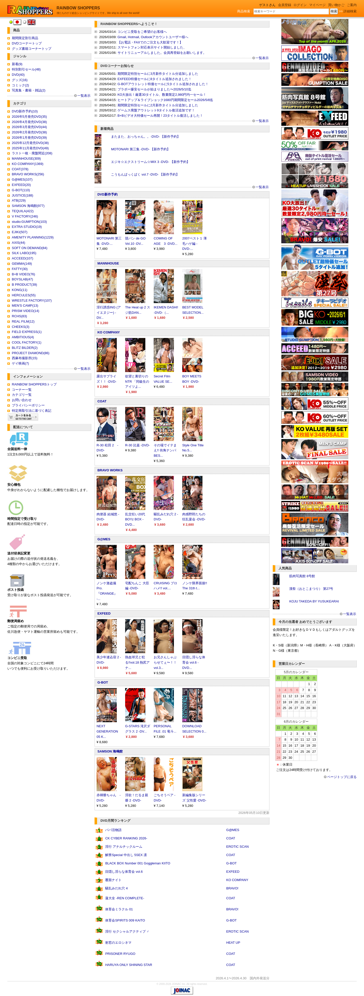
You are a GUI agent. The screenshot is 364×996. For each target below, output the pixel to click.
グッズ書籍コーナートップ (31, 49)
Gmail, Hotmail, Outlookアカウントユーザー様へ (153, 37)
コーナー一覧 (22, 390)
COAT (101, 401)
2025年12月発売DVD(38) (30, 143)
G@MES (103, 539)
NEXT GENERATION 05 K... (107, 731)
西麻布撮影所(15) (24, 358)
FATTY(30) (20, 269)
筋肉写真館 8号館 (302, 576)
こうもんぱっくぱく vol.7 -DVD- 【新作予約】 (145, 174)
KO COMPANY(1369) (27, 164)
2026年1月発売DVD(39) (29, 137)
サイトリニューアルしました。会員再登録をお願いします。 (162, 53)
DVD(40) (18, 75)
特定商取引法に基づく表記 (31, 410)
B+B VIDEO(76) (23, 274)
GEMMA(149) (22, 263)
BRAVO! (232, 888)
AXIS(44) (18, 243)
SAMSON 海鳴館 (110, 751)
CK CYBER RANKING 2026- (126, 838)
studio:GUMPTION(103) (29, 222)
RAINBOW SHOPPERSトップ (34, 384)
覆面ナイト (113, 880)
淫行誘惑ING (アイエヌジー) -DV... (109, 312)
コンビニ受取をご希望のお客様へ (142, 32)
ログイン (300, 5)
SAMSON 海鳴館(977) (28, 206)
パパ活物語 (113, 830)
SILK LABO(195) (24, 253)
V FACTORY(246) (25, 216)
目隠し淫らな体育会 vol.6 (124, 871)
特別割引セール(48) (26, 69)
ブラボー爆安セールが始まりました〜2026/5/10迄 (154, 89)
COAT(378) (20, 169)
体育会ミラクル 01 (119, 909)
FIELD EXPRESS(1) (27, 332)
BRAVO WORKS (109, 470)
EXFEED (103, 613)
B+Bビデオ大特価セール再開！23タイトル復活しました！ (160, 115)
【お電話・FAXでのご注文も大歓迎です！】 (150, 42)
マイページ (317, 5)
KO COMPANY (108, 332)
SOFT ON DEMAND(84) (30, 248)
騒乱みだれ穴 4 (116, 888)
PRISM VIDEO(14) (25, 311)
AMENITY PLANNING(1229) (33, 237)
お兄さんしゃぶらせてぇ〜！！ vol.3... (165, 662)
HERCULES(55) (24, 295)
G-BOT (102, 682)
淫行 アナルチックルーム (123, 846)
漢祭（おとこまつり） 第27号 (311, 589)
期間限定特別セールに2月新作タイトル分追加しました (158, 105)
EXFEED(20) (21, 185)
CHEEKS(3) (20, 327)
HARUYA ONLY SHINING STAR (128, 965)
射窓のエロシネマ (118, 942)
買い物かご (336, 5)
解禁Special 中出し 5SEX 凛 (126, 855)
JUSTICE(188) (22, 195)
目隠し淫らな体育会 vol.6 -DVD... (193, 662)
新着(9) (17, 64)
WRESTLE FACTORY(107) (32, 300)
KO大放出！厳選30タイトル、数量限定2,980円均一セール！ (162, 94)
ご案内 (352, 5)
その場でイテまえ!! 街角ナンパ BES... (165, 450)
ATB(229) (19, 200)
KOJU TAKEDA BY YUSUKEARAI (314, 601)
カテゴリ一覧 (22, 395)
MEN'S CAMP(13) (25, 305)
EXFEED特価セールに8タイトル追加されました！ (155, 79)
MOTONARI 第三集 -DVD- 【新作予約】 (140, 149)
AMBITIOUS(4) (23, 337)
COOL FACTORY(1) (26, 342)
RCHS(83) (19, 316)
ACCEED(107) (22, 258)
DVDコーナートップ (27, 43)
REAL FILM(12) (23, 321)
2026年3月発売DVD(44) (29, 127)
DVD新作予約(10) (25, 111)
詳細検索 (350, 11)
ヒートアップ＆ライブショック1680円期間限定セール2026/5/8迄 (165, 100)
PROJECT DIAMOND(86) (31, 353)
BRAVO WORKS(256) (28, 174)
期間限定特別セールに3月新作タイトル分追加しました (158, 74)
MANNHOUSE (108, 263)
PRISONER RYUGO (120, 954)
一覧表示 (83, 96)
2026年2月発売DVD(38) (29, 132)
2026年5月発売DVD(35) (29, 116)
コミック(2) (20, 85)
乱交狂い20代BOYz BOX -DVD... (135, 519)
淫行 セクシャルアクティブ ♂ (127, 931)
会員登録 (284, 5)
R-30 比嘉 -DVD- (137, 445)
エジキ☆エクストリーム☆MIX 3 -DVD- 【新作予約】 (150, 162)
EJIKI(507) (19, 232)
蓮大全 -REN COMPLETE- (124, 898)
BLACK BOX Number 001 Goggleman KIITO (137, 863)
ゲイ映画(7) (20, 363)
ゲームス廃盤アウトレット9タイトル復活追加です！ (156, 110)
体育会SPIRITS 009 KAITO (125, 920)
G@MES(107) (22, 179)
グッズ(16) (20, 80)
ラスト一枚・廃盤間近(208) (32, 153)
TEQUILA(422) (23, 211)
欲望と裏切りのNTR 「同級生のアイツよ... (137, 381)
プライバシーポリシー (28, 405)
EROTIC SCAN (237, 846)
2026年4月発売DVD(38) (29, 122)
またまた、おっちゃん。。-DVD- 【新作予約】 (145, 136)
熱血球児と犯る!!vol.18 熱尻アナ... (137, 662)
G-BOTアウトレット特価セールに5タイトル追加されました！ (163, 84)
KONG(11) (19, 290)
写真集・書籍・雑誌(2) (29, 90)
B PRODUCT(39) (24, 284)
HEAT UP (233, 942)
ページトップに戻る (342, 777)
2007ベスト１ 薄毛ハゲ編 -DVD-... (194, 243)
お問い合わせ (22, 400)
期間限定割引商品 (25, 38)
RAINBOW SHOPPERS (78, 8)
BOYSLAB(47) (22, 279)
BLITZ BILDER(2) (25, 348)
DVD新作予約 (107, 194)
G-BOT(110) (21, 190)
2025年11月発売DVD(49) (30, 148)
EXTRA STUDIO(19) (27, 227)
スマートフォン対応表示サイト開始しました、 (152, 47)
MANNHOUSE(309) (26, 158)
